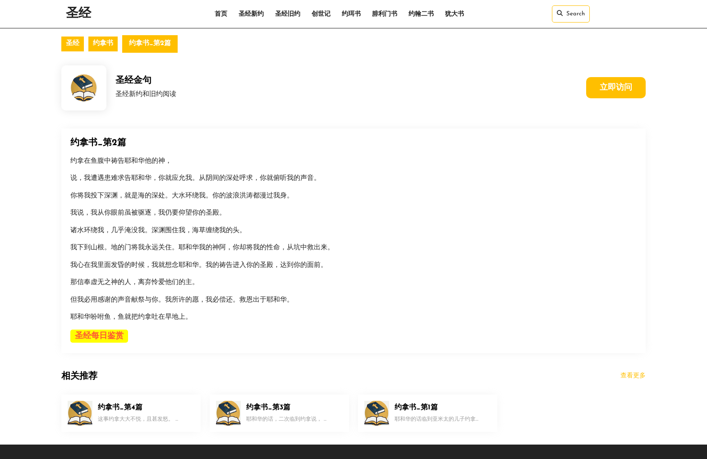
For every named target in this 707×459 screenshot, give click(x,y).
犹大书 (454, 14)
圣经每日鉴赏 (99, 336)
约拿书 (103, 43)
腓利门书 (384, 14)
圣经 (78, 14)
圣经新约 (251, 14)
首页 (221, 14)
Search (571, 13)
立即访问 (616, 87)
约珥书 (351, 14)
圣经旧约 (287, 14)
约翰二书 (421, 14)
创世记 (321, 14)
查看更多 (633, 375)
